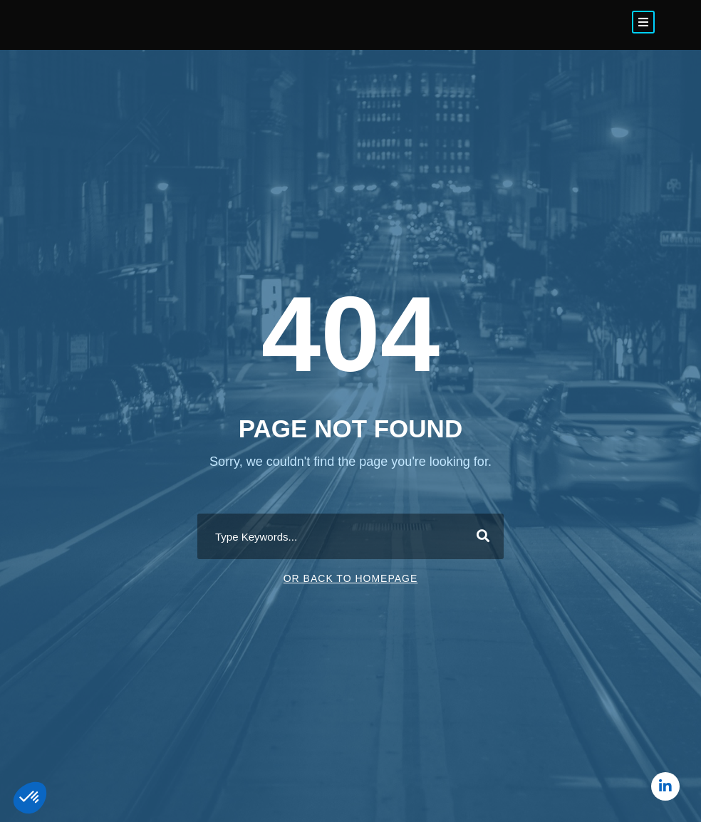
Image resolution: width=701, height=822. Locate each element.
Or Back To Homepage (351, 578)
